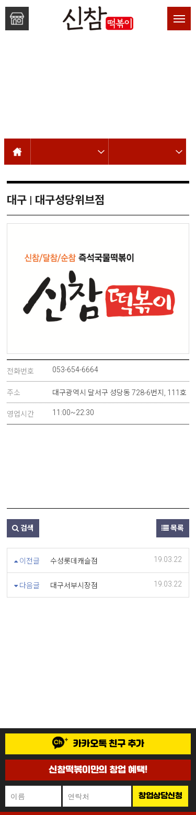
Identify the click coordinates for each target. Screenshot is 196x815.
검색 (23, 528)
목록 (173, 528)
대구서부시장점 (74, 585)
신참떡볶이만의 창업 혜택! (98, 770)
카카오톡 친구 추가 (98, 743)
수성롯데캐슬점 (74, 561)
